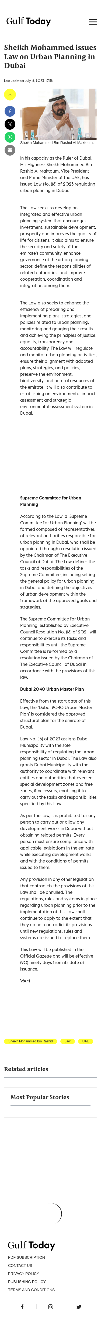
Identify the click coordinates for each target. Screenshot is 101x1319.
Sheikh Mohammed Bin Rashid (30, 1041)
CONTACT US (20, 1265)
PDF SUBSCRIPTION (26, 1257)
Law (68, 1041)
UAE (85, 1041)
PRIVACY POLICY (23, 1273)
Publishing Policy (27, 1282)
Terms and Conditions (31, 1290)
